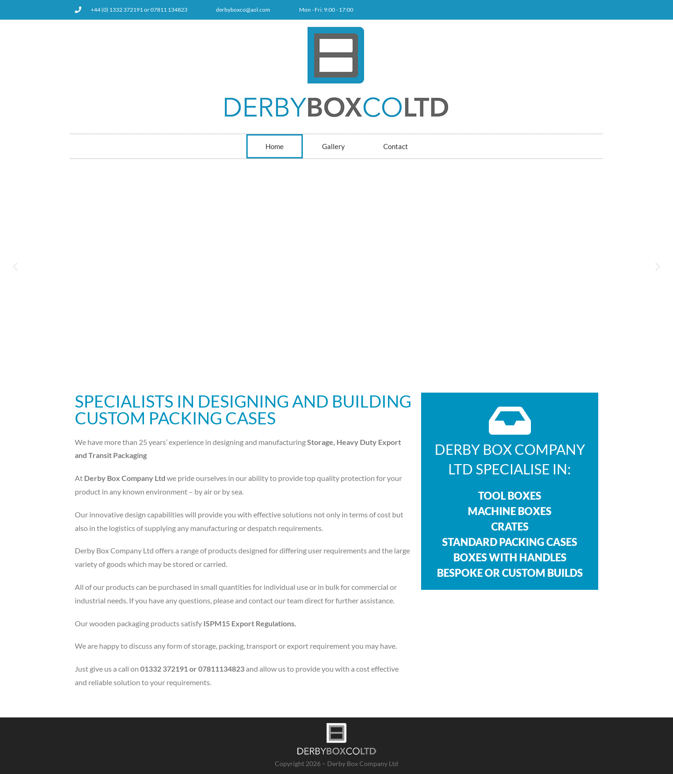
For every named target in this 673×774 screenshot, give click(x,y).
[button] (15, 266)
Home (274, 146)
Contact (395, 146)
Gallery (333, 146)
